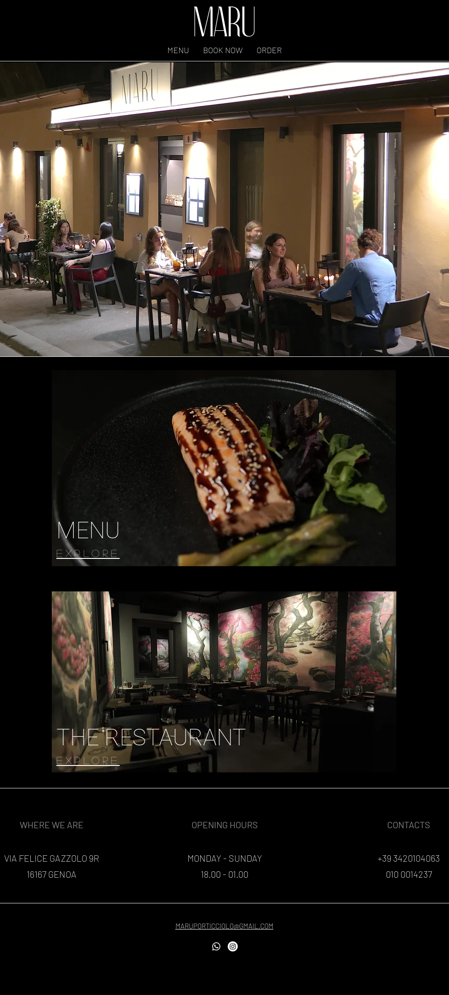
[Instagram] (233, 946)
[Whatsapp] (216, 946)
